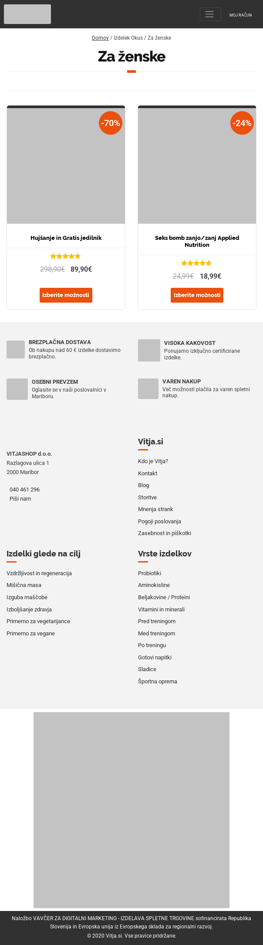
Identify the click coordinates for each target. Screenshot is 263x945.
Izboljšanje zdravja (29, 609)
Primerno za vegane (31, 633)
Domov (100, 38)
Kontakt (147, 473)
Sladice (147, 669)
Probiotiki (149, 573)
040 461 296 (25, 489)
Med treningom (156, 633)
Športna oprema (157, 681)
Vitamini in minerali (161, 609)
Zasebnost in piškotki (164, 533)
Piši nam (20, 498)
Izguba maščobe (27, 597)
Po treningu (152, 645)
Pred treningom (156, 621)
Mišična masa (24, 585)
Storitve (147, 497)
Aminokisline (154, 585)
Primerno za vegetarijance (38, 621)
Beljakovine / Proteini (164, 597)
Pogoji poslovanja (159, 521)
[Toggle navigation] (210, 14)
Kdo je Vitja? (153, 461)
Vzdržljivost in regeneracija (39, 573)
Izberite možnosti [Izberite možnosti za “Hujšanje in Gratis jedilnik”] (65, 295)
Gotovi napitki (155, 657)
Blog (143, 485)
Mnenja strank (155, 509)
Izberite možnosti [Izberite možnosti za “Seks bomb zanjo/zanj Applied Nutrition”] (197, 295)
